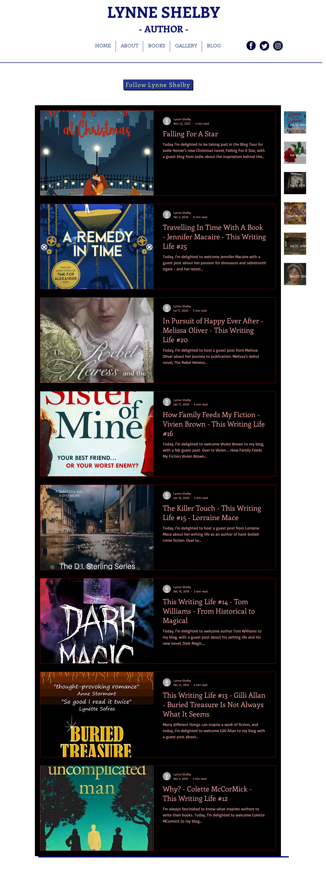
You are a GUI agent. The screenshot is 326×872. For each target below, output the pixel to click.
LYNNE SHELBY (163, 11)
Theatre (134, 95)
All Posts (46, 95)
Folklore (177, 95)
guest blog (202, 95)
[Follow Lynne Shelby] (158, 85)
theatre (155, 95)
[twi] (264, 46)
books (67, 95)
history (112, 95)
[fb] (251, 46)
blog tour (90, 95)
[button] (269, 95)
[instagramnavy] (278, 46)
